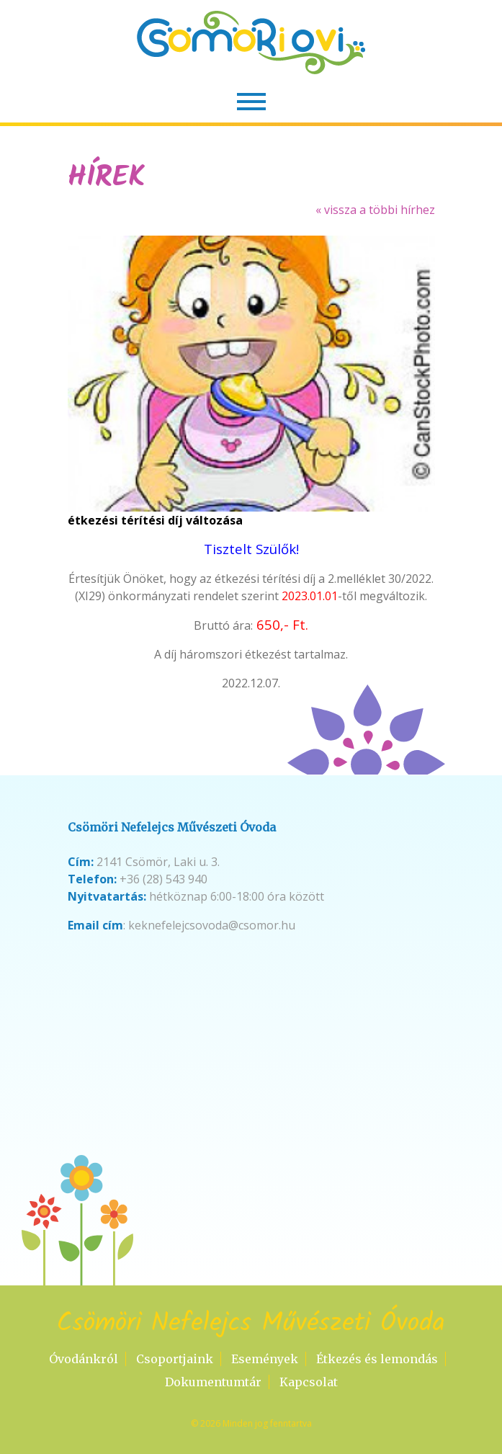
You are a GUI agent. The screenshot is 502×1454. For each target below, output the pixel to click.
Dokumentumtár (213, 1382)
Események (264, 1359)
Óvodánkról (83, 1359)
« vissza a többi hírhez (375, 210)
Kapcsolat (308, 1382)
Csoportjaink (174, 1359)
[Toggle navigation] (251, 101)
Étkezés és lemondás (377, 1359)
